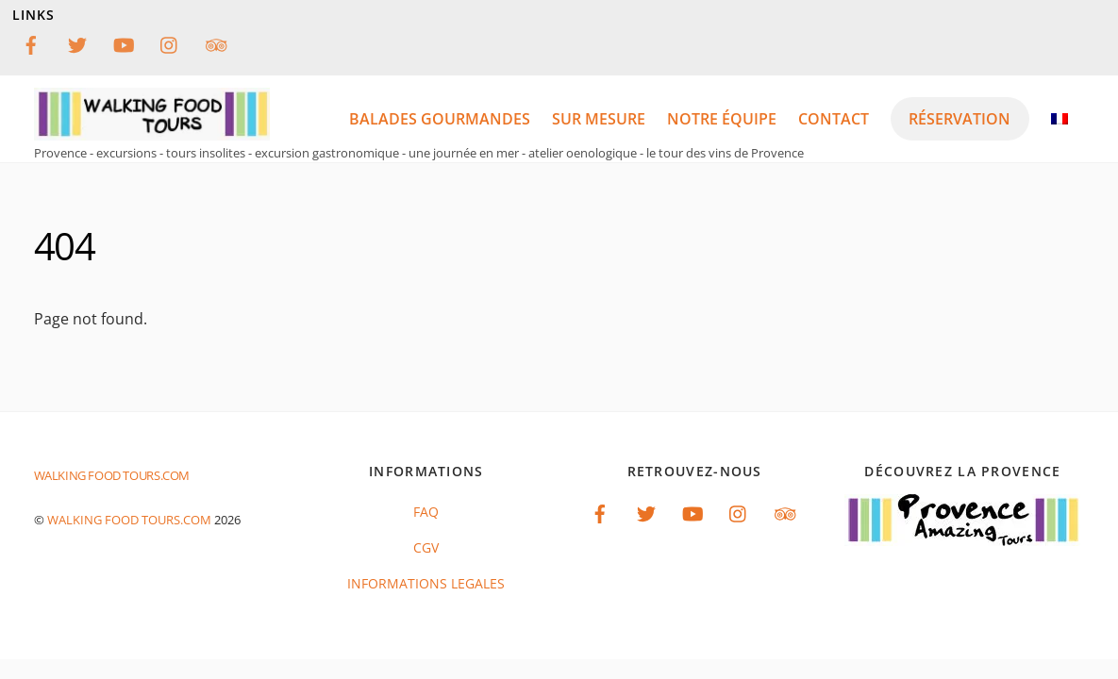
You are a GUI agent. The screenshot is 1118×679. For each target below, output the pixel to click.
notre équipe (721, 118)
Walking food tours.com (129, 519)
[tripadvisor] (216, 43)
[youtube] (123, 43)
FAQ (426, 512)
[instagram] (170, 43)
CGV (426, 547)
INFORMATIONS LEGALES (426, 583)
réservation (959, 118)
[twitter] (77, 43)
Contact (833, 118)
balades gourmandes (439, 118)
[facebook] (31, 43)
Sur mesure (598, 118)
